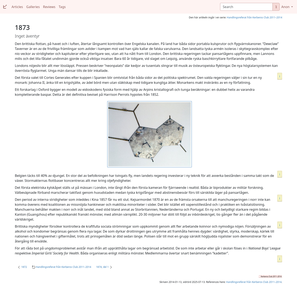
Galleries (33, 7)
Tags (62, 7)
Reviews (49, 7)
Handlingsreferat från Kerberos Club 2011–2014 (254, 17)
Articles (17, 7)
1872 (24, 267)
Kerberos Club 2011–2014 (271, 276)
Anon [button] (285, 7)
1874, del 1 (102, 267)
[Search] (246, 7)
